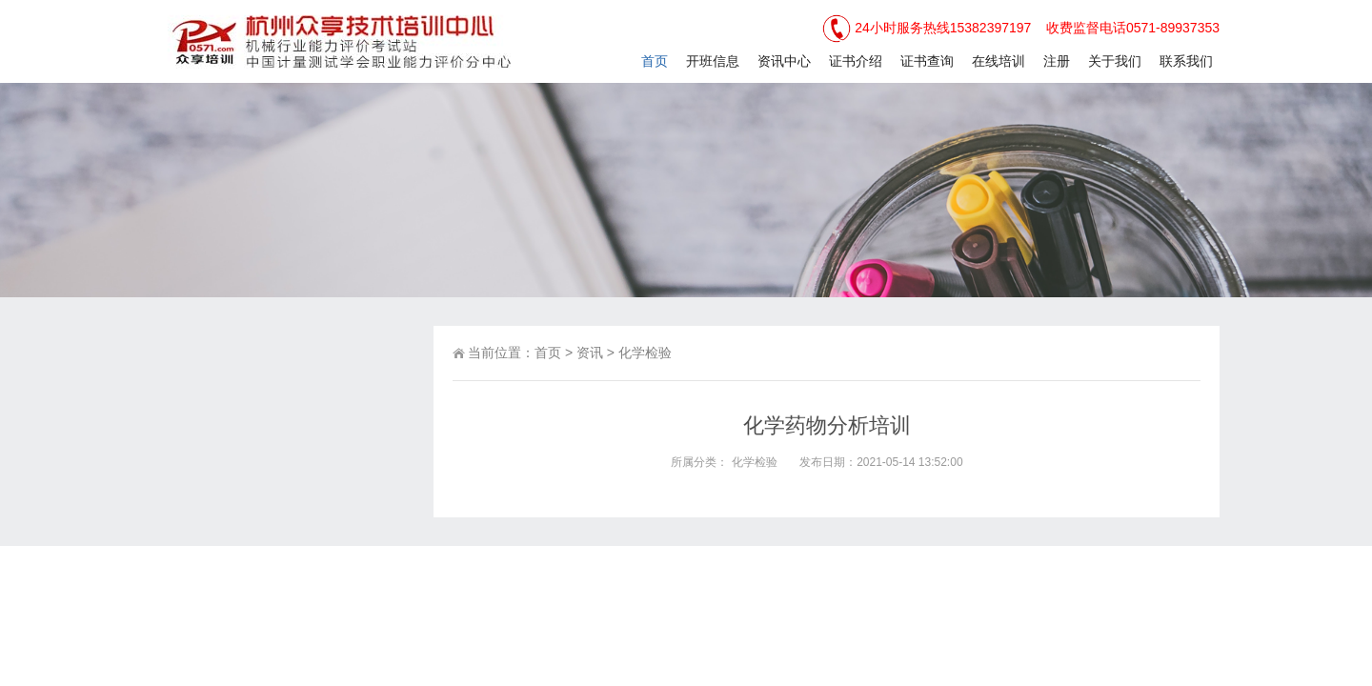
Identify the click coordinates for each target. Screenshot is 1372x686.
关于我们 (1114, 61)
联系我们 (1186, 61)
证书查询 (927, 61)
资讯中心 (784, 61)
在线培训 (998, 61)
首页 (654, 61)
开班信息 (712, 61)
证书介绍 (855, 61)
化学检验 (645, 352)
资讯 (589, 352)
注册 (1056, 61)
